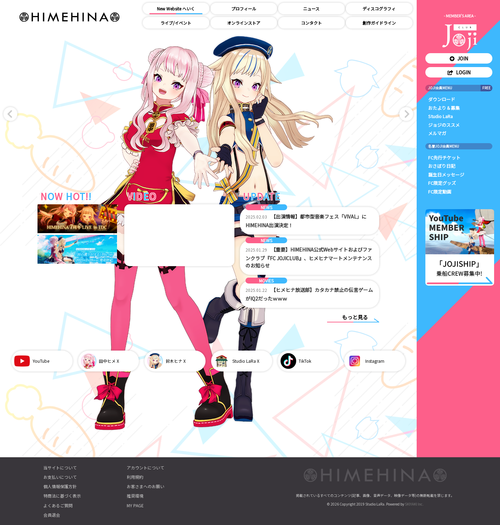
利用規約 (135, 477)
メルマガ (437, 133)
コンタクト (311, 23)
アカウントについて (145, 467)
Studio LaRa (440, 116)
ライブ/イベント (175, 23)
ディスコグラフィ (378, 8)
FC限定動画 (439, 191)
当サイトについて (60, 467)
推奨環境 (135, 496)
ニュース (311, 8)
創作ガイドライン (379, 23)
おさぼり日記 (441, 166)
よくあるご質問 (58, 505)
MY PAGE (135, 505)
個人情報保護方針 (60, 486)
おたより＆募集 (444, 108)
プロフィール (243, 8)
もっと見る (355, 317)
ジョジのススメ (444, 125)
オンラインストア (243, 23)
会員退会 (51, 515)
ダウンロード (441, 99)
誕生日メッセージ (446, 174)
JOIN (459, 58)
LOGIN (459, 72)
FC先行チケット (444, 157)
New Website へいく (176, 8)
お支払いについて (60, 477)
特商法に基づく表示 (62, 496)
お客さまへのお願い (145, 486)
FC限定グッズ (442, 183)
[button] (10, 114)
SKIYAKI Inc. (414, 504)
